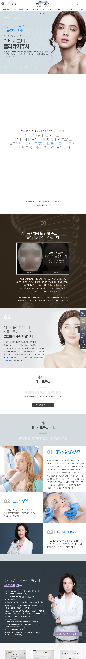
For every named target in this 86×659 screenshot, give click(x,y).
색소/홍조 (43, 9)
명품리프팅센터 (5, 9)
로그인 (78, 4)
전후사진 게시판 (43, 405)
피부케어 (58, 9)
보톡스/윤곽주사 (35, 9)
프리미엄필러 (21, 9)
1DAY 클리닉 (80, 9)
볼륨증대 (28, 9)
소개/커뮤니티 (43, 13)
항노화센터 (13, 9)
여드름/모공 (50, 9)
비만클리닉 (72, 9)
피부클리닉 (65, 9)
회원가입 (82, 4)
